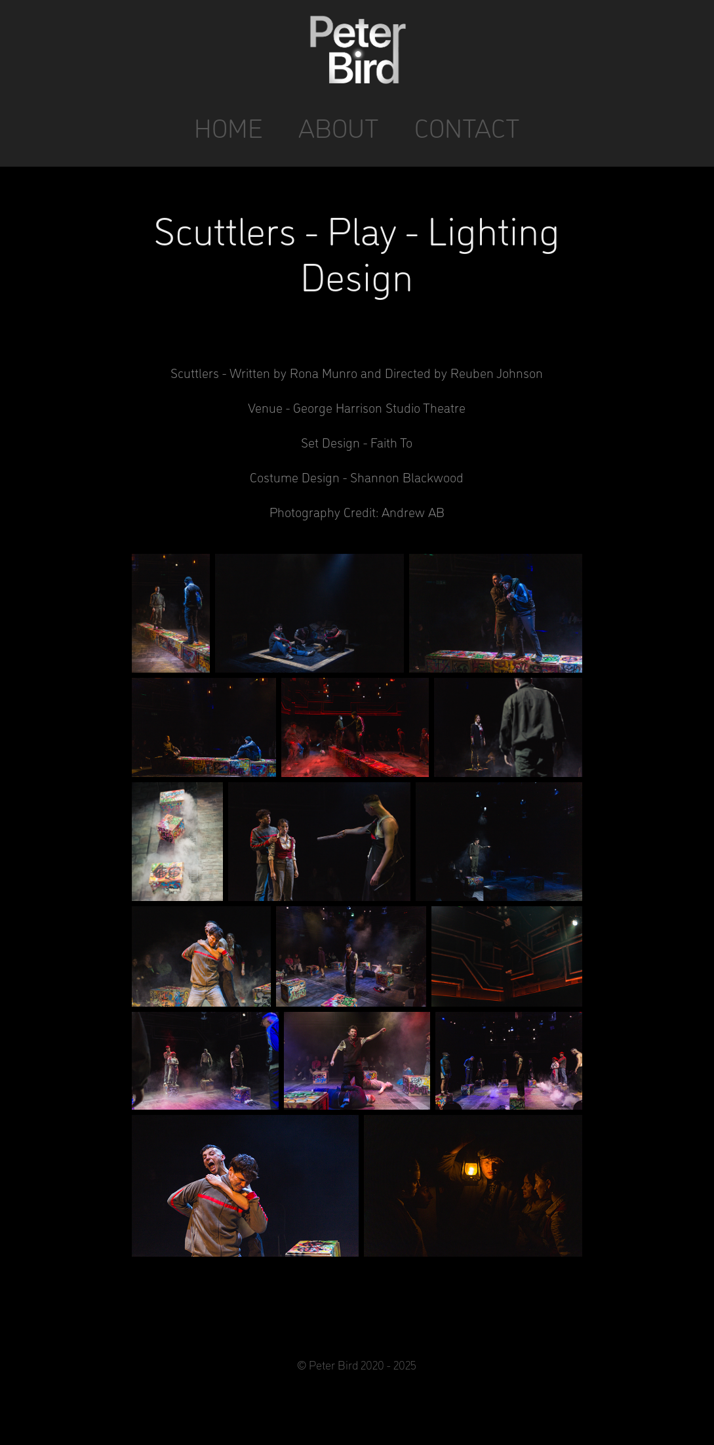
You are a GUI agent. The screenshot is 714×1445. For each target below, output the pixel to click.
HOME (228, 127)
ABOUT (338, 127)
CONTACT (467, 127)
